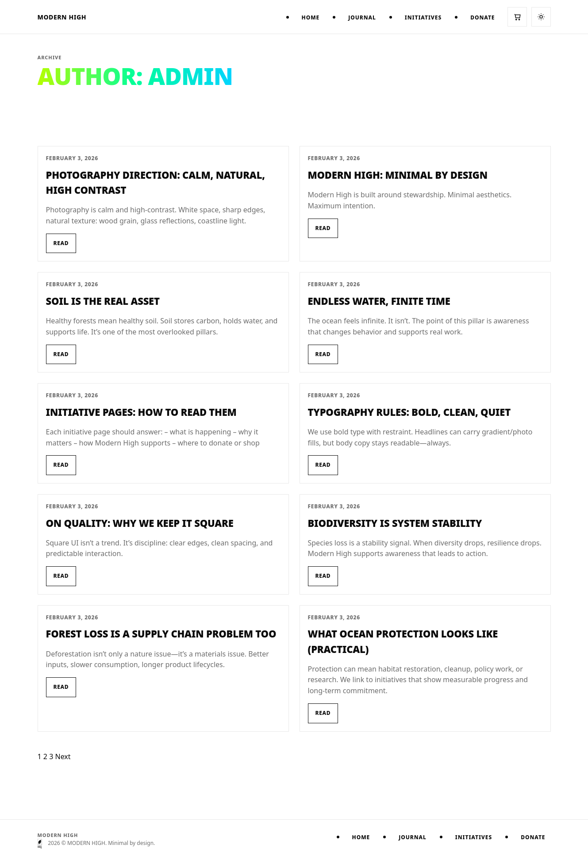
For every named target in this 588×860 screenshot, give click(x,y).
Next (62, 756)
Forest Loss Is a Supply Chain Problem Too (161, 633)
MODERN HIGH (62, 17)
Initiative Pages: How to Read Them (141, 411)
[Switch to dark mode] (541, 17)
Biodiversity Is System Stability (395, 523)
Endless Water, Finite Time (379, 300)
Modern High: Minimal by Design (398, 174)
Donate (482, 17)
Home (311, 17)
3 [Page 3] (51, 756)
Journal (362, 17)
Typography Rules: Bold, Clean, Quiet (409, 411)
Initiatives (423, 17)
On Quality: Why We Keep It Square (140, 523)
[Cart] (517, 17)
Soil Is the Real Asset (103, 300)
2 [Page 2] (45, 756)
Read (61, 243)
